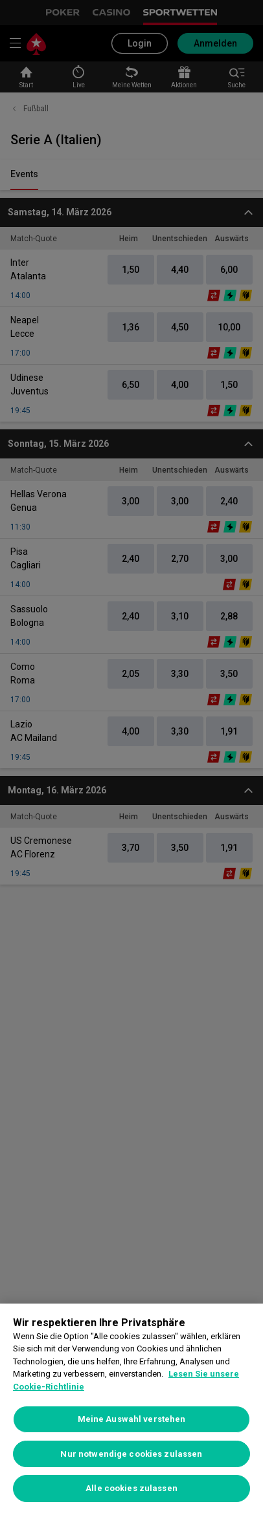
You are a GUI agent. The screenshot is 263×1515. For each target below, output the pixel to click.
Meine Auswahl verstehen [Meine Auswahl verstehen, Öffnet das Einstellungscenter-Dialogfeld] (132, 1419)
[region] (131, 1409)
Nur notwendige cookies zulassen (131, 1454)
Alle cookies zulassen (131, 1488)
